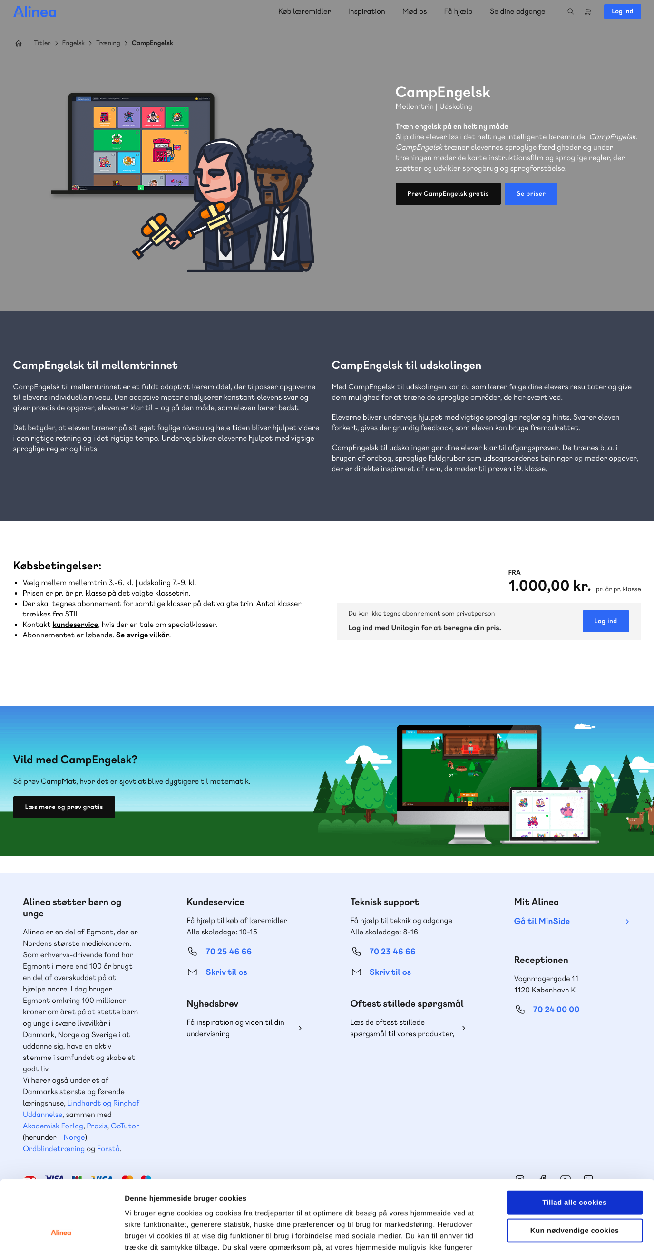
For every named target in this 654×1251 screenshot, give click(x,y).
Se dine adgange (517, 11)
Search (570, 11)
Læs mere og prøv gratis (64, 807)
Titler (42, 43)
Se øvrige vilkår (142, 635)
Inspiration (366, 11)
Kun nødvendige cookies (574, 1165)
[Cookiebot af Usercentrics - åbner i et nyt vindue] (61, 1232)
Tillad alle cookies (574, 1137)
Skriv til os (226, 972)
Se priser (531, 194)
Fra (514, 572)
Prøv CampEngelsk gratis (448, 194)
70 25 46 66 (228, 951)
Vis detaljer (494, 1232)
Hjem (18, 43)
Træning (108, 43)
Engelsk (73, 43)
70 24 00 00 (556, 1009)
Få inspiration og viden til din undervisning (235, 1028)
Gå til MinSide (542, 921)
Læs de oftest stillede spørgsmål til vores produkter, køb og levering (403, 1028)
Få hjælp (458, 11)
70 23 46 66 (393, 951)
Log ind (622, 11)
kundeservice (75, 624)
